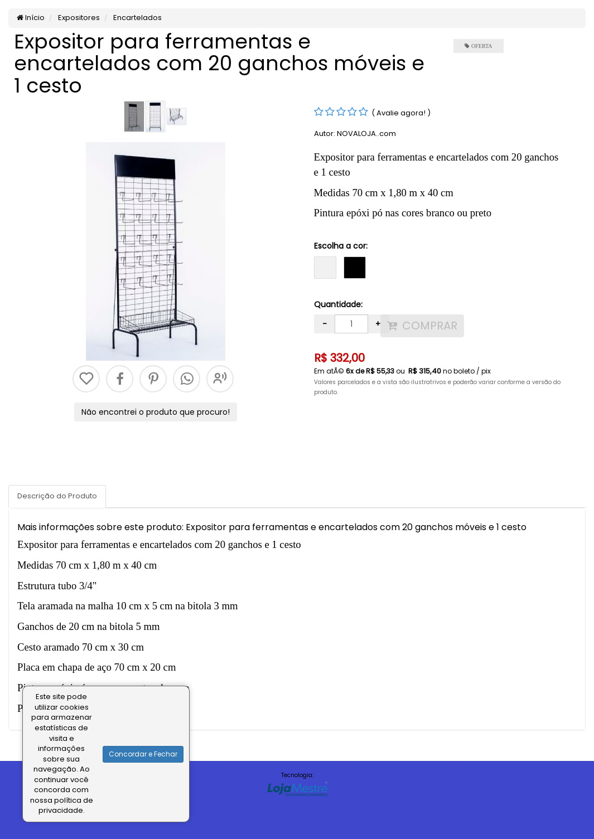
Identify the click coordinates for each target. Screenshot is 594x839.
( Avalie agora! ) (401, 113)
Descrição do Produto (57, 496)
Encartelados (137, 17)
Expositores (78, 17)
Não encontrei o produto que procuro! (155, 412)
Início (31, 17)
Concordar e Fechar (143, 754)
